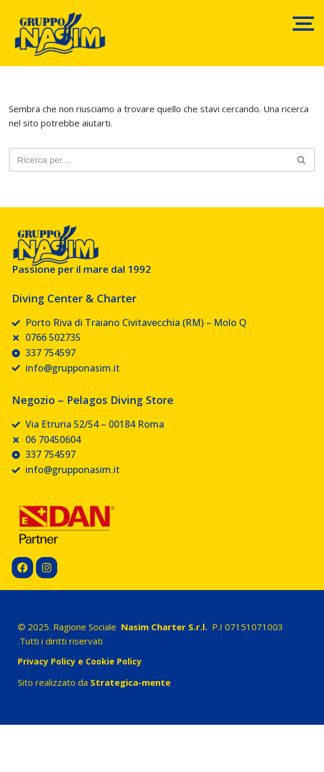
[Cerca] (149, 160)
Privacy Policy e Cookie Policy (80, 661)
